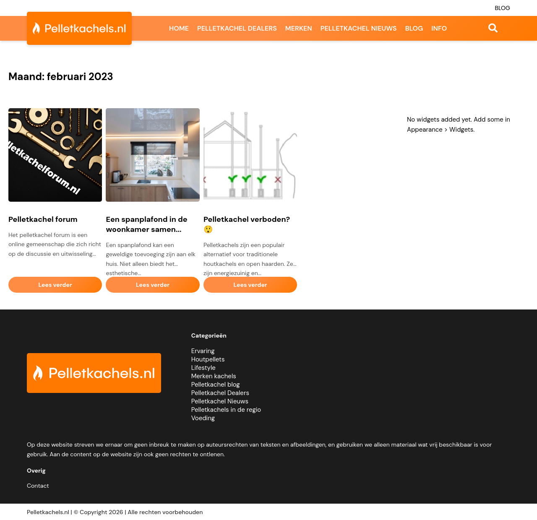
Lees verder (55, 285)
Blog (502, 8)
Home (179, 28)
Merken (298, 28)
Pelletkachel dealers (237, 28)
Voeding (203, 418)
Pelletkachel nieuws (359, 28)
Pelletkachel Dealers (220, 393)
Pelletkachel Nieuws (219, 401)
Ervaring (203, 351)
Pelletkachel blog (215, 384)
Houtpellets (208, 359)
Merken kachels (213, 376)
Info (439, 28)
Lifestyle (203, 368)
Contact (38, 485)
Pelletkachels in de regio (226, 410)
